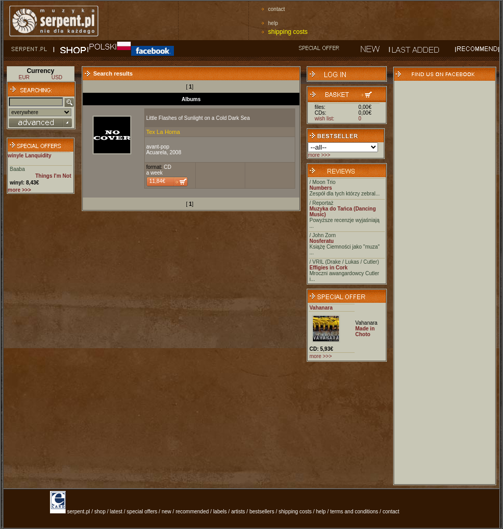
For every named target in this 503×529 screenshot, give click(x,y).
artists (238, 511)
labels (220, 511)
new (166, 511)
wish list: (324, 118)
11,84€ (157, 181)
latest (116, 511)
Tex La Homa (163, 132)
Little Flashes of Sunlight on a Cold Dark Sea (198, 118)
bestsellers (261, 511)
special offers (142, 511)
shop (100, 511)
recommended (192, 511)
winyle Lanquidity (30, 155)
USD (57, 77)
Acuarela (156, 152)
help (273, 23)
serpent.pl (78, 511)
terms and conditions (354, 511)
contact (276, 9)
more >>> (319, 155)
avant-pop (157, 147)
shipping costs (288, 31)
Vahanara (320, 308)
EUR (24, 77)
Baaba (17, 169)
